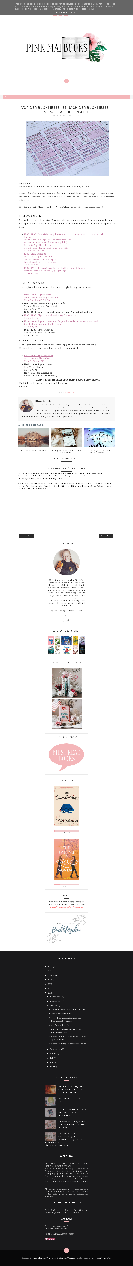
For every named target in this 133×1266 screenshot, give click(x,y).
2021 (50, 971)
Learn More (62, 13)
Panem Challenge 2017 (60, 1014)
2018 (50, 984)
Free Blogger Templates (44, 1258)
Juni (52, 1062)
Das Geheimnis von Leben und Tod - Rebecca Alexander (73, 1112)
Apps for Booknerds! (59, 1025)
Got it (74, 13)
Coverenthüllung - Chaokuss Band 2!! (67, 1044)
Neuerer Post (26, 536)
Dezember (55, 997)
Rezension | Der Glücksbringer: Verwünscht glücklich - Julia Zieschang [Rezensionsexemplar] (65, 1139)
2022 (50, 966)
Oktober (54, 1006)
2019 (50, 980)
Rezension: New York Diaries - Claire (67, 1009)
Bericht (70, 392)
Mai (52, 1067)
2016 (50, 993)
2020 (50, 975)
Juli (52, 1058)
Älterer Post (106, 536)
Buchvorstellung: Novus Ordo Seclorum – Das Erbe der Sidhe (72, 1089)
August (54, 1053)
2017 (50, 988)
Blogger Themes (67, 1258)
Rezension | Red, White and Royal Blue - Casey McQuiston (71, 1124)
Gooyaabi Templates (101, 1258)
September (55, 1049)
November (55, 1001)
